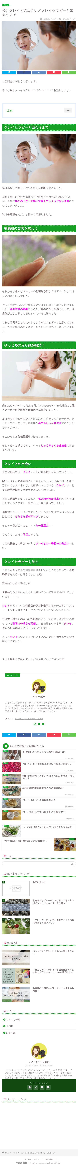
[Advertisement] (39, 1125)
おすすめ (10, 1033)
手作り (6, 5)
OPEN (68, 110)
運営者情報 (49, 1159)
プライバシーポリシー (32, 1159)
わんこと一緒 (13, 1019)
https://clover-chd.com (29, 718)
